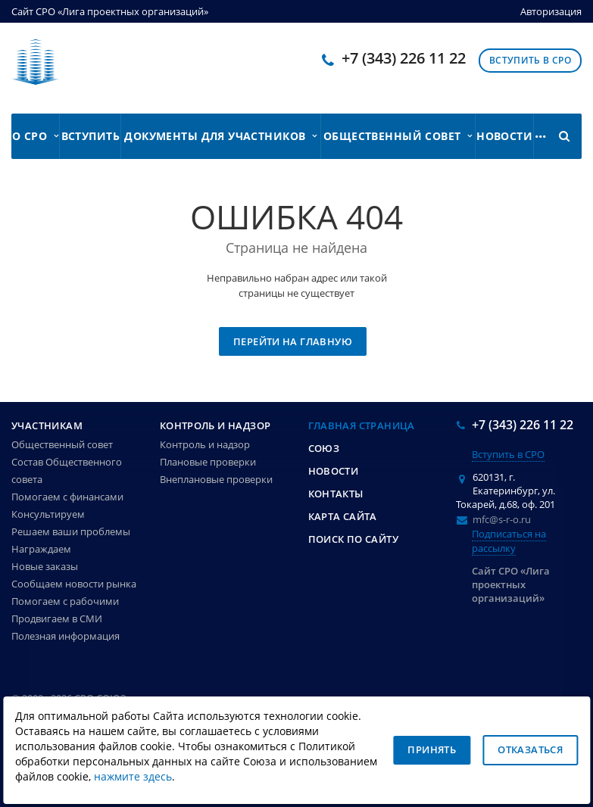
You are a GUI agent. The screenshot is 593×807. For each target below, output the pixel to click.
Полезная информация (65, 636)
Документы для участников (220, 136)
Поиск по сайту (353, 539)
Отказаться (530, 749)
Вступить (90, 136)
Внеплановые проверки (216, 479)
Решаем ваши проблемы (70, 531)
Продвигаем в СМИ (56, 618)
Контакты (336, 493)
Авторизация (551, 11)
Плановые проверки (208, 462)
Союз (324, 448)
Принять (431, 749)
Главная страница (361, 425)
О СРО (35, 136)
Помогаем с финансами (67, 496)
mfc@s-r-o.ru (502, 519)
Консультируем (48, 514)
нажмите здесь (133, 777)
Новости (504, 136)
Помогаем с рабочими (65, 601)
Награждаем (41, 549)
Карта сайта (342, 516)
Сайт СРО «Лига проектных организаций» (109, 11)
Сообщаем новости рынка (73, 583)
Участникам (47, 425)
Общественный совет (398, 136)
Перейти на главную (292, 341)
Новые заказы (44, 566)
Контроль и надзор (215, 425)
